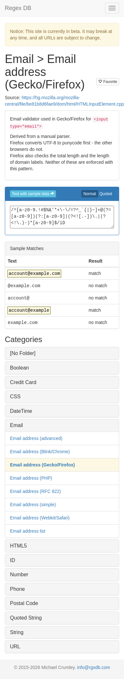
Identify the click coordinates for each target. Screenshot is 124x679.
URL (15, 646)
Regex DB (18, 8)
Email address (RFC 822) (35, 491)
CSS (15, 396)
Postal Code (24, 603)
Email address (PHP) (31, 478)
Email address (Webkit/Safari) (40, 517)
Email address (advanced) (36, 438)
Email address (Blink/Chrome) (40, 451)
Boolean (19, 368)
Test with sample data (33, 194)
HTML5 (18, 545)
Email (16, 425)
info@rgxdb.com (93, 667)
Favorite (107, 81)
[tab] (62, 353)
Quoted (106, 194)
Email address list (27, 531)
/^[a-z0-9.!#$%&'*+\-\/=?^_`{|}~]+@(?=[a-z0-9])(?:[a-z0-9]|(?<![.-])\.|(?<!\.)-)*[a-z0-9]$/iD (62, 217)
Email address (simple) (33, 504)
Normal (89, 194)
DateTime (21, 411)
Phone (17, 589)
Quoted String (26, 618)
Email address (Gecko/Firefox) (42, 464)
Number (19, 574)
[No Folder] (22, 353)
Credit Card (23, 382)
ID (12, 560)
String (17, 632)
